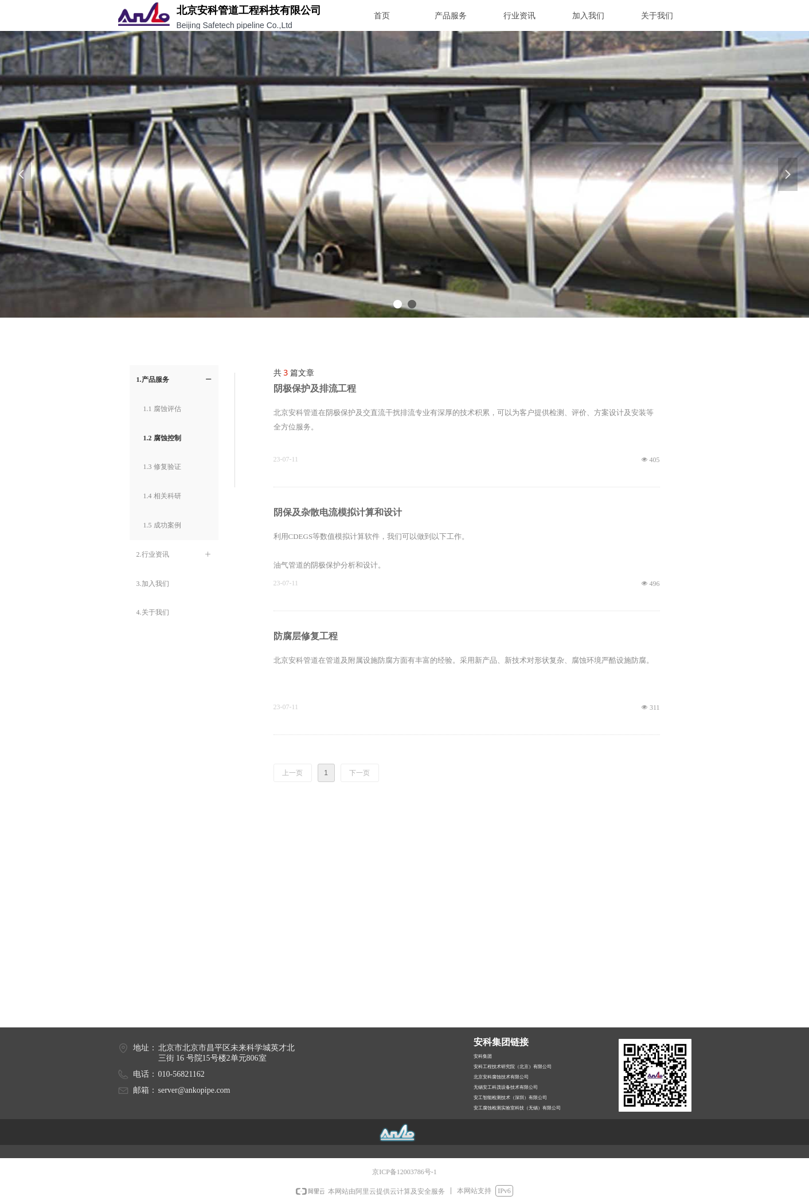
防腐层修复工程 (305, 636)
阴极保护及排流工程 (314, 388)
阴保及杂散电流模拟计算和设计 (337, 512)
